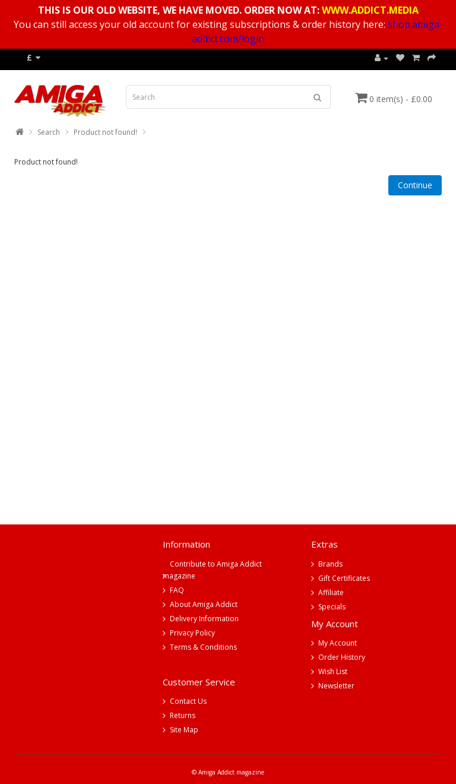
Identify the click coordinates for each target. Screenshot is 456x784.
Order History (341, 657)
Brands (330, 564)
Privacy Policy (192, 633)
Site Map (184, 730)
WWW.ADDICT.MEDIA (370, 10)
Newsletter (336, 686)
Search (48, 132)
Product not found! (105, 132)
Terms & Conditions (203, 647)
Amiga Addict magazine (231, 772)
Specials (332, 607)
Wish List (332, 671)
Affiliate (331, 592)
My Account (337, 643)
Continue (415, 185)
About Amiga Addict (204, 604)
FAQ (177, 590)
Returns (182, 715)
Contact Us (188, 701)
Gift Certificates (344, 578)
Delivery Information (204, 619)
